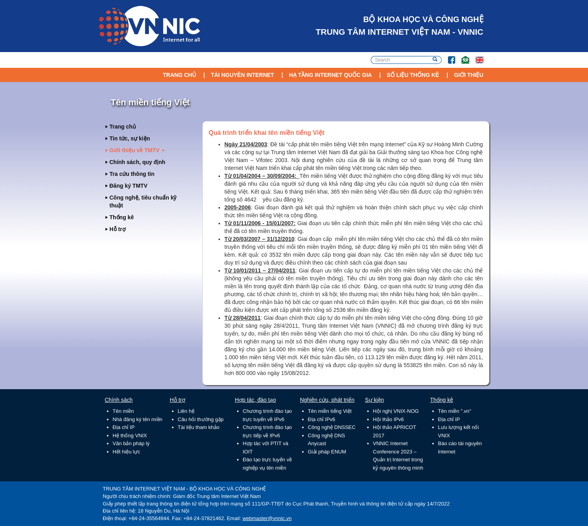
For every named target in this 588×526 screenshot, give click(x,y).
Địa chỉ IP (124, 427)
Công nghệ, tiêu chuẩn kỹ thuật (143, 201)
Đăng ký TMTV (128, 186)
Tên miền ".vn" (454, 411)
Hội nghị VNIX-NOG (396, 411)
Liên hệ (186, 411)
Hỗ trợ (118, 229)
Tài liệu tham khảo (199, 427)
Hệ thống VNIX (130, 435)
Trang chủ (179, 75)
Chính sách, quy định (138, 162)
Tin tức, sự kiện (130, 138)
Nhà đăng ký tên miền (137, 419)
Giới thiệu (468, 75)
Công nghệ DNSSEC (332, 427)
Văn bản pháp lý (131, 443)
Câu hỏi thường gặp (201, 419)
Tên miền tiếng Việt (330, 411)
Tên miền (123, 411)
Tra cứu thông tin (132, 174)
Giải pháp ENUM (327, 452)
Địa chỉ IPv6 (322, 419)
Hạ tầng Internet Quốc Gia (330, 75)
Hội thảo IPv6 (388, 419)
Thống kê (122, 217)
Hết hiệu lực (126, 452)
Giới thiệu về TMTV (137, 150)
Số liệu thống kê (413, 75)
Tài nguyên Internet (242, 75)
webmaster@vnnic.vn (267, 518)
